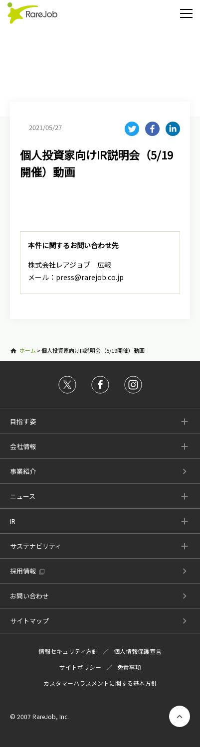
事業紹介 (23, 471)
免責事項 (129, 667)
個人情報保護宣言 (138, 651)
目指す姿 (23, 421)
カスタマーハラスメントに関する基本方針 (100, 683)
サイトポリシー (80, 667)
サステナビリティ (35, 546)
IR (12, 521)
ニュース (22, 496)
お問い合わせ (29, 595)
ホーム (27, 350)
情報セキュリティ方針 (68, 651)
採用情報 (23, 571)
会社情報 (23, 446)
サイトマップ (29, 620)
